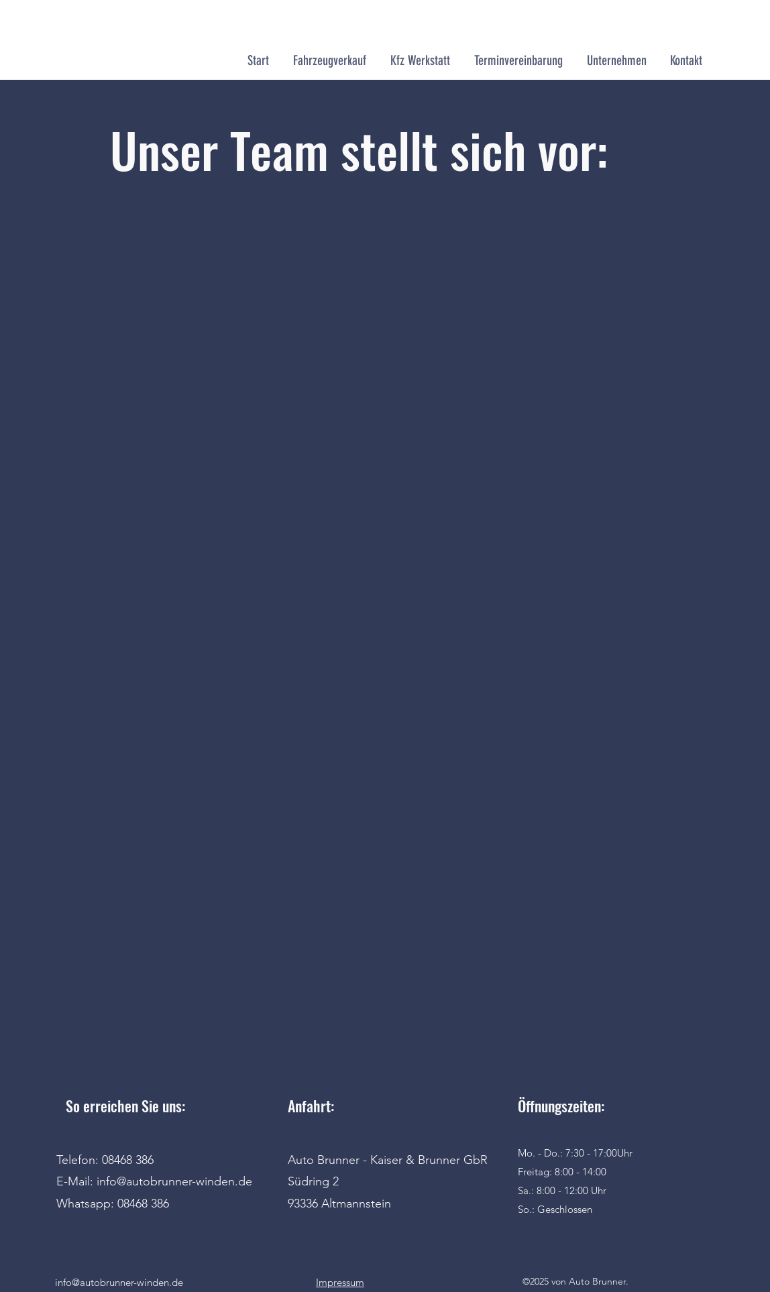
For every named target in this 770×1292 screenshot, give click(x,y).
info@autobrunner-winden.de (119, 1282)
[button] (420, 60)
